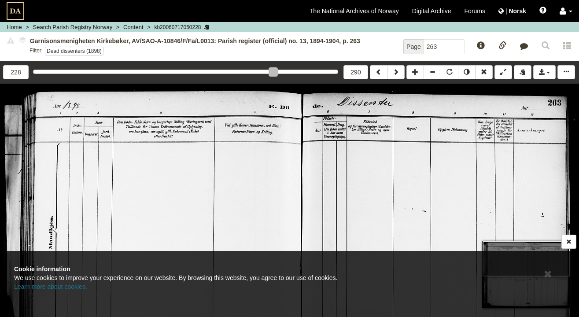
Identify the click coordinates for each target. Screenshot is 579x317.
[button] (566, 11)
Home (14, 27)
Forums (475, 11)
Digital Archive (431, 11)
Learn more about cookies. (50, 286)
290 (355, 72)
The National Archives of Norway (354, 11)
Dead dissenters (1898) (74, 51)
